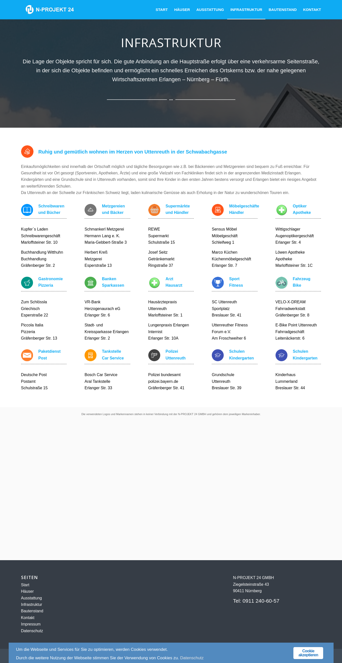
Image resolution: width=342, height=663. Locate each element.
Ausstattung (31, 598)
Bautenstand (32, 611)
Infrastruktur (31, 604)
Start (25, 585)
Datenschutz (32, 631)
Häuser (27, 591)
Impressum (31, 624)
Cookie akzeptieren (308, 653)
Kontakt (27, 618)
